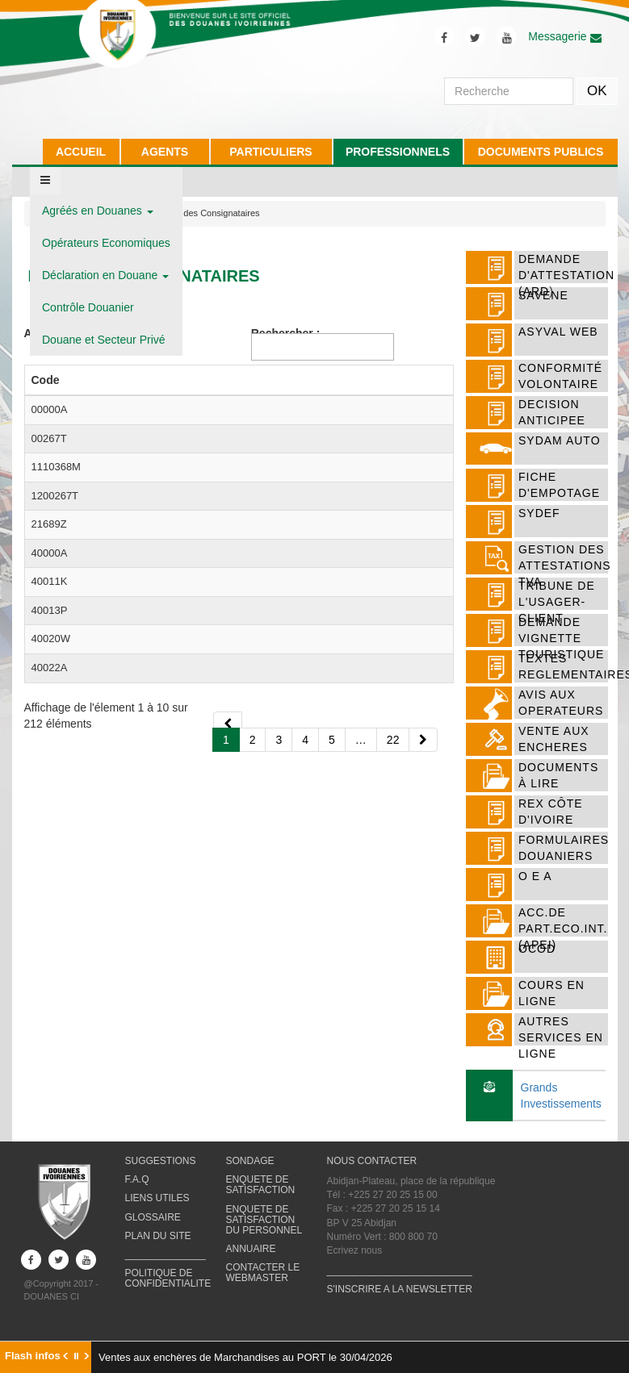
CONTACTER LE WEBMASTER (263, 1285)
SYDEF (539, 513)
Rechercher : (322, 344)
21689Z (49, 690)
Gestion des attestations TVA (564, 565)
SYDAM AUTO (559, 440)
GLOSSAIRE (153, 1229)
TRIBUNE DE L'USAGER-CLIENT (556, 601)
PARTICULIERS (270, 151)
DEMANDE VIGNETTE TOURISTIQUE (561, 638)
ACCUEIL (81, 151)
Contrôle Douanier (88, 307)
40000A (49, 749)
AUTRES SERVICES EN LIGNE (560, 1037)
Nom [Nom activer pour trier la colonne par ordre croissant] (109, 396)
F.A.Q (137, 1192)
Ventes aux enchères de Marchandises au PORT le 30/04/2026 (245, 1357)
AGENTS (164, 151)
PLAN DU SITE (158, 1248)
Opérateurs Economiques (106, 242)
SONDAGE (250, 1173)
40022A (49, 1013)
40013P (49, 896)
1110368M (56, 558)
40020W (50, 969)
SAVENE (543, 295)
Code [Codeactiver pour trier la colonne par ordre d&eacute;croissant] (45, 396)
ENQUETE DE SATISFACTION (261, 1197)
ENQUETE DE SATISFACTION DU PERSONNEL (264, 1232)
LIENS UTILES (157, 1211)
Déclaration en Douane (105, 275)
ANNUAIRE (251, 1261)
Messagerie (564, 36)
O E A (535, 876)
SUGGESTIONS (160, 1173)
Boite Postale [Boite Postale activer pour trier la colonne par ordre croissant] (290, 388)
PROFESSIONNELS (398, 151)
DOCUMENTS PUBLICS (541, 151)
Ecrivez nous (355, 1263)
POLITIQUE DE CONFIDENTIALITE (168, 1291)
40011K (49, 837)
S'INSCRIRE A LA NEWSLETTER (399, 1302)
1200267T (55, 631)
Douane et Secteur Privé (104, 339)
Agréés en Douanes (97, 210)
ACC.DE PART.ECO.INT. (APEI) (563, 928)
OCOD (537, 948)
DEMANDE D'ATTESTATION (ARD (566, 275)
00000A (49, 425)
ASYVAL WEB (558, 331)
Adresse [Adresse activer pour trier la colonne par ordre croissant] (357, 396)
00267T (49, 484)
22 (393, 1130)
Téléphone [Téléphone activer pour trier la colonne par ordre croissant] (220, 396)
